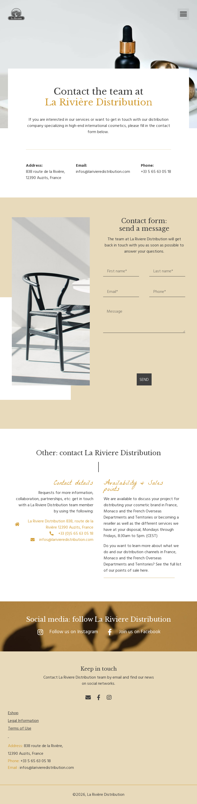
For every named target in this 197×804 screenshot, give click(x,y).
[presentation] (142, 353)
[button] (183, 14)
